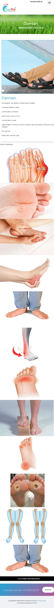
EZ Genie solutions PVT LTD (28, 603)
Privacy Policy (41, 601)
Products (25, 27)
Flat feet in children (29, 579)
